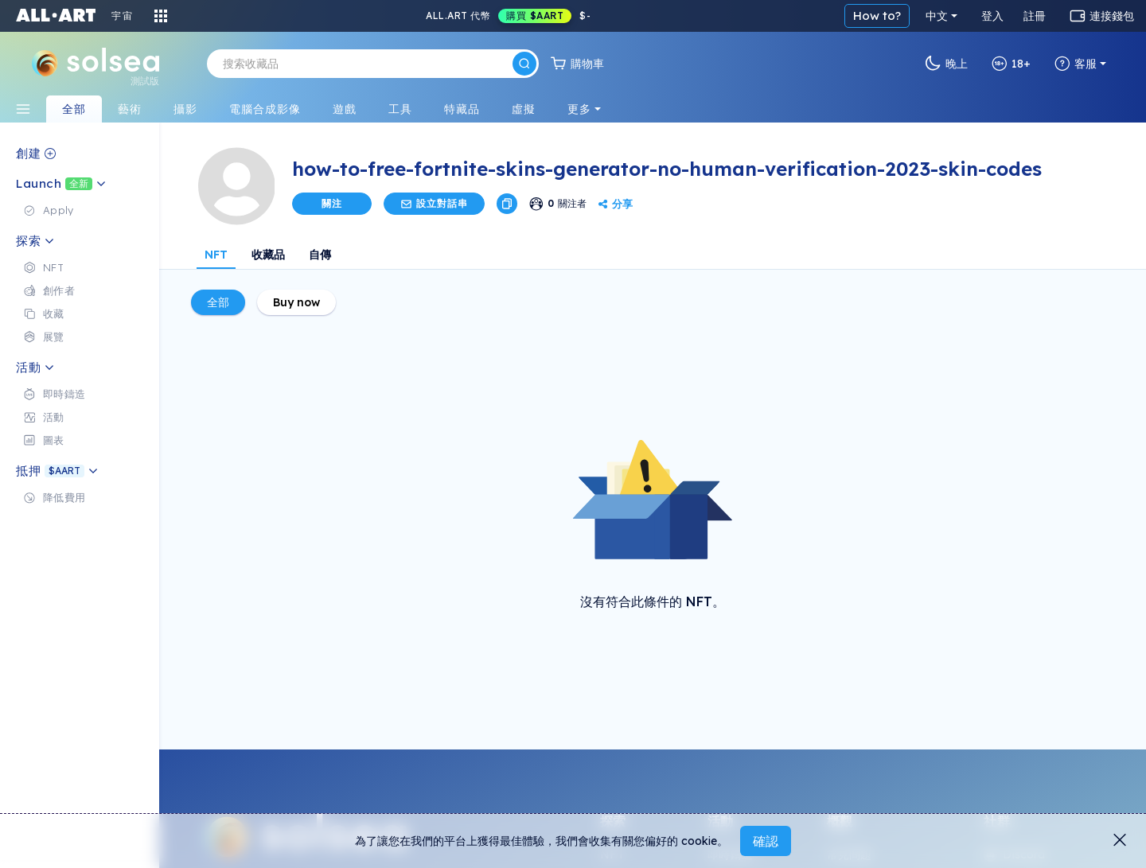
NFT (216, 254)
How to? (877, 15)
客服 (1075, 64)
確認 (765, 841)
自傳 (320, 254)
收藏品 (268, 254)
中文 (937, 16)
